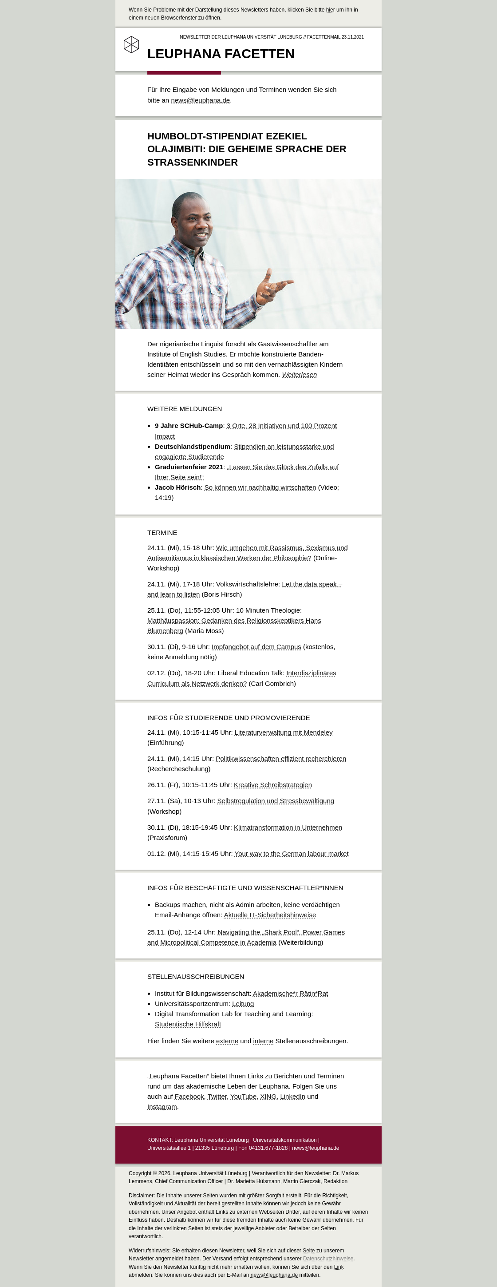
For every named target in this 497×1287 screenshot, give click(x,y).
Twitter (217, 1096)
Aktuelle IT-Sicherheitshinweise (270, 915)
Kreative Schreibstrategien (273, 784)
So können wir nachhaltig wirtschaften (260, 487)
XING (268, 1096)
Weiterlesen (299, 374)
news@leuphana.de (200, 100)
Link (339, 1267)
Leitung (243, 1003)
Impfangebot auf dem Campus (256, 646)
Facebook (189, 1096)
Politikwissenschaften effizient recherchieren (281, 758)
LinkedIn (292, 1096)
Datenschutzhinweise (328, 1258)
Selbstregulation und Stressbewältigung (276, 800)
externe (227, 1041)
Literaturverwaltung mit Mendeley (284, 732)
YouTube (243, 1096)
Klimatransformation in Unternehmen (288, 827)
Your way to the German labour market (292, 853)
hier (330, 10)
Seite (309, 1250)
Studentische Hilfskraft (188, 1024)
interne (263, 1041)
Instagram (162, 1106)
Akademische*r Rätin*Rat (290, 993)
